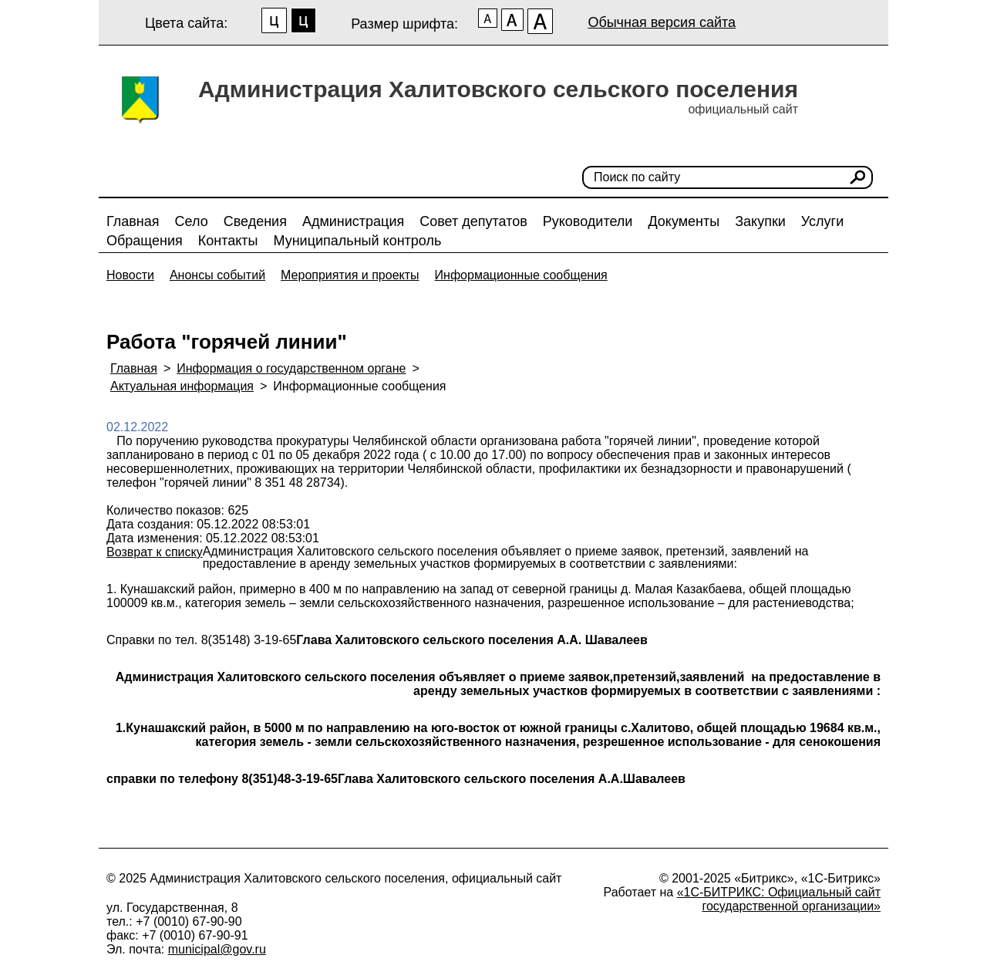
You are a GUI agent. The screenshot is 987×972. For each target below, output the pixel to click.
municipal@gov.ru (217, 949)
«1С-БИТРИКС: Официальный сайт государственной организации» (779, 899)
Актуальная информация (182, 386)
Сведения (255, 221)
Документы (683, 221)
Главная (133, 221)
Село (191, 221)
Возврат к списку (154, 552)
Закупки (760, 221)
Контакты (228, 240)
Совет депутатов (473, 221)
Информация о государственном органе (291, 368)
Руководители (588, 221)
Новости (130, 275)
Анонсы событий (217, 275)
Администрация (353, 221)
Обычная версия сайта (662, 22)
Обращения (144, 240)
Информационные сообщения (521, 275)
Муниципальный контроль (357, 240)
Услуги (822, 221)
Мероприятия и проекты (350, 275)
